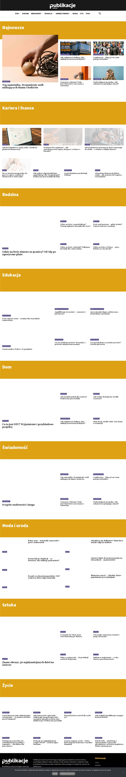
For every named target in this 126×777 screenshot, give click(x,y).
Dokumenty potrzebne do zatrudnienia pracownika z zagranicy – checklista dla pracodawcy (13, 743)
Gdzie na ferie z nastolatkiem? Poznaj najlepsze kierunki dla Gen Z (75, 225)
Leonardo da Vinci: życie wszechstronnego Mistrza (71, 636)
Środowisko (6, 346)
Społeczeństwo (98, 54)
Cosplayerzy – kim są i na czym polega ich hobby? (106, 58)
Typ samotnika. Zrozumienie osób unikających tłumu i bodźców (23, 86)
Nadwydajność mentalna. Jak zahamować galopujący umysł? (106, 83)
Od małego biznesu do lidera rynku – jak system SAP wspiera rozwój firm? (108, 175)
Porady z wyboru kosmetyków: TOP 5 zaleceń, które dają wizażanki (44, 577)
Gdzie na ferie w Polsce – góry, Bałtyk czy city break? (106, 248)
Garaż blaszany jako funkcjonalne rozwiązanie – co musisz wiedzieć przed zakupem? (16, 717)
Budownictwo (65, 54)
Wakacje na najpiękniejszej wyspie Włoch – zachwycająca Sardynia (45, 742)
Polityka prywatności (67, 774)
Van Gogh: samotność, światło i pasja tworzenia (106, 636)
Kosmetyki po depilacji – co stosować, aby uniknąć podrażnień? (43, 560)
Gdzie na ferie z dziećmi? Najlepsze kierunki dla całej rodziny (75, 248)
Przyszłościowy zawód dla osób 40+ (77, 716)
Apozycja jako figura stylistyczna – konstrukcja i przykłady (104, 313)
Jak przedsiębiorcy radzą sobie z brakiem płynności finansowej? (19, 148)
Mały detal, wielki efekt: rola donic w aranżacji (108, 422)
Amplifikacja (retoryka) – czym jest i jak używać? (70, 313)
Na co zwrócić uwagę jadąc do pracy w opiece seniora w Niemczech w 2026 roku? (14, 175)
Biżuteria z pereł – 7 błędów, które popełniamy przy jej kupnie (106, 576)
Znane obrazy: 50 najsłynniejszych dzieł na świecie (28, 663)
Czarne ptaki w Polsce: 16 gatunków (17, 349)
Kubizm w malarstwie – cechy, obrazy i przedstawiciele (106, 658)
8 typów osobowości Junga (18, 504)
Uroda (5, 552)
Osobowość (6, 81)
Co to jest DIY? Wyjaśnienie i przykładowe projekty (28, 425)
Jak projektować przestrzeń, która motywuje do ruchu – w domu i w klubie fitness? (103, 148)
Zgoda (55, 774)
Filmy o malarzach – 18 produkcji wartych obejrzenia (74, 658)
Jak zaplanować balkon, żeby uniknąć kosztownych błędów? (72, 58)
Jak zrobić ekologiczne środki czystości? (105, 398)
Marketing (68, 170)
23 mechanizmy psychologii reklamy (75, 174)
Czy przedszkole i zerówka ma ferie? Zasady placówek (105, 343)
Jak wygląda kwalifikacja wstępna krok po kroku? (109, 716)
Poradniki (6, 712)
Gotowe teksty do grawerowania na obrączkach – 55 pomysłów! (106, 559)
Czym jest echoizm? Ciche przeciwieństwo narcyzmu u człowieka (72, 84)
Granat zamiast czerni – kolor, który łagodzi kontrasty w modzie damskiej (78, 742)
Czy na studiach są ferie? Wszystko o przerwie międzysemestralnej (70, 343)
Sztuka (5, 659)
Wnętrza (5, 421)
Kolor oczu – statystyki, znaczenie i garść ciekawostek (43, 542)
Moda (67, 552)
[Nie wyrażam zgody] (123, 772)
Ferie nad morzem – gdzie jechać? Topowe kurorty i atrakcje (107, 225)
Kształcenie (6, 315)
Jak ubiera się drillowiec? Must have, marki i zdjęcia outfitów (107, 542)
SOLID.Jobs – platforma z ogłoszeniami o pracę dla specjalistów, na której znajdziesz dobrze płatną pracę (109, 743)
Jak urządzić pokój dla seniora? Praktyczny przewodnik (73, 398)
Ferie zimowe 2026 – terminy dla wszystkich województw (20, 319)
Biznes (5, 144)
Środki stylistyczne (61, 309)
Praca (4, 170)
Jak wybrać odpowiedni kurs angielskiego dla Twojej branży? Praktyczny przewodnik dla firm (46, 175)
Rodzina (5, 248)
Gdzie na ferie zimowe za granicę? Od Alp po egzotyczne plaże (29, 253)
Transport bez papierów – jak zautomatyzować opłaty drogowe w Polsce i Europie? (62, 149)
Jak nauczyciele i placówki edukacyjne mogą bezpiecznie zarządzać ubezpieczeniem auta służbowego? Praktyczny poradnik (47, 718)
